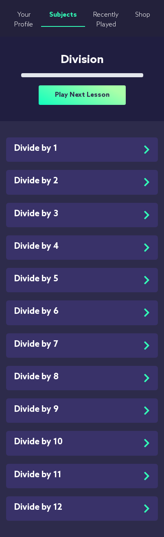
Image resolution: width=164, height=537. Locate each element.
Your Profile (23, 19)
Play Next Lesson (82, 95)
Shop (142, 15)
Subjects (63, 15)
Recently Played (106, 19)
